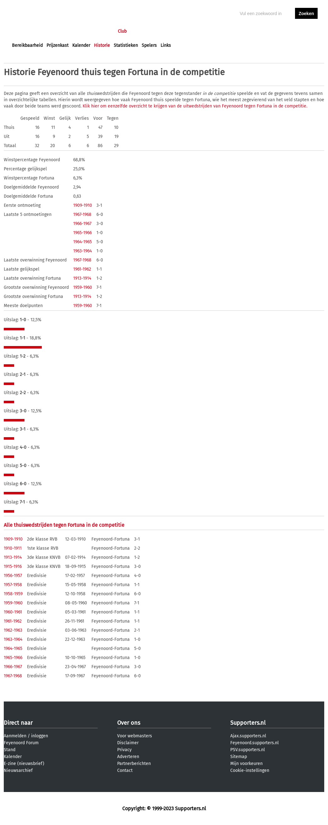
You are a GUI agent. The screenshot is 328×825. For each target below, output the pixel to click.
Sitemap (238, 756)
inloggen (282, 31)
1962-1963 (13, 630)
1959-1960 (82, 287)
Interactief (99, 31)
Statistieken (126, 45)
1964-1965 (82, 242)
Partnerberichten (134, 763)
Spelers (149, 45)
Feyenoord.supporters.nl (254, 742)
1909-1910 (82, 205)
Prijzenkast (57, 45)
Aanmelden (15, 736)
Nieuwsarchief (18, 770)
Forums (73, 31)
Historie (102, 45)
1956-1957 (13, 575)
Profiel (141, 31)
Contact (125, 770)
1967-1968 (82, 214)
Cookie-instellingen (249, 770)
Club (122, 31)
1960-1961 (13, 612)
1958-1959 (13, 594)
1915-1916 (13, 566)
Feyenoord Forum (21, 742)
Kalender (81, 45)
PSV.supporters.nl (247, 749)
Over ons (128, 722)
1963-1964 (82, 251)
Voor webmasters (134, 736)
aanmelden (306, 31)
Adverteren (128, 756)
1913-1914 (82, 278)
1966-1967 (82, 223)
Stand (9, 749)
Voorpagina (23, 31)
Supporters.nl (247, 722)
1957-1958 (13, 584)
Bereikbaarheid (27, 45)
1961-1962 (82, 269)
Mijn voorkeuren (246, 763)
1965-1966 (82, 232)
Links (166, 45)
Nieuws (50, 31)
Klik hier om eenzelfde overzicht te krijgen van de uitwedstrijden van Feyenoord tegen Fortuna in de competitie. (195, 106)
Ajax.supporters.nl (248, 736)
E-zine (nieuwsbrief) (24, 763)
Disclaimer (128, 742)
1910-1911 (13, 548)
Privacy (124, 749)
